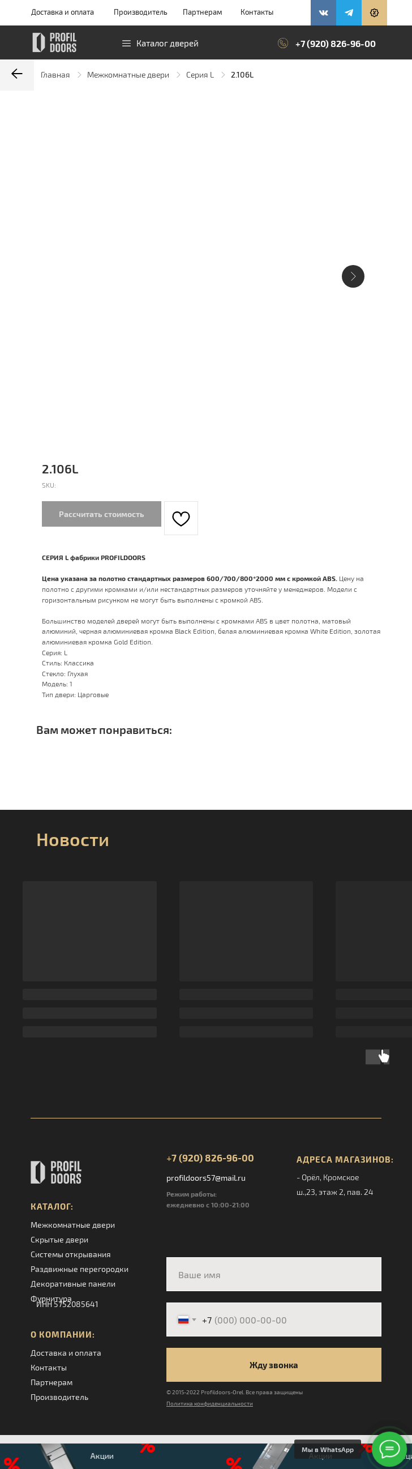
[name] (273, 1274)
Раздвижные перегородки (79, 1269)
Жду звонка (274, 1365)
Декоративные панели (73, 1283)
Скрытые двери (59, 1239)
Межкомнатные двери (128, 74)
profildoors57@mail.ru (206, 1177)
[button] (374, 12)
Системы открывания (71, 1254)
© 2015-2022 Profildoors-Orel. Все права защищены (234, 1392)
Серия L (200, 74)
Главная (55, 74)
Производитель (141, 11)
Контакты (257, 11)
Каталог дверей (167, 43)
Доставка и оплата (62, 11)
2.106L (242, 74)
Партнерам (202, 11)
